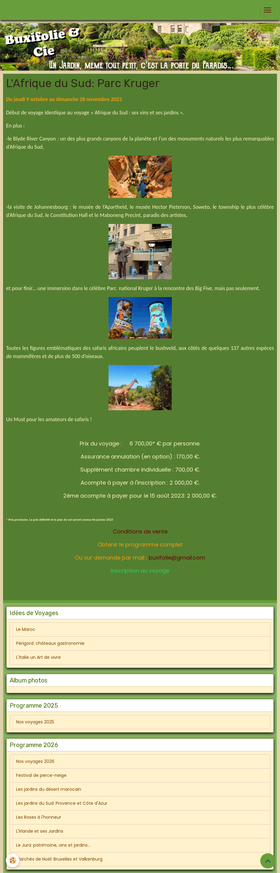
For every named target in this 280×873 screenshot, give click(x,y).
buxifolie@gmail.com (177, 557)
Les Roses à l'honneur (38, 817)
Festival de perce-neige (41, 775)
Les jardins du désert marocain (48, 789)
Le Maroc (25, 629)
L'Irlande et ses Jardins (39, 831)
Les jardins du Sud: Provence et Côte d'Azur (61, 803)
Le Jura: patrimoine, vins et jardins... (53, 845)
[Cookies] (13, 860)
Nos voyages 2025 (35, 722)
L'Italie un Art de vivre (38, 657)
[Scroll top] (267, 860)
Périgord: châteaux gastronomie (50, 643)
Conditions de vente (140, 531)
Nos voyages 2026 (35, 761)
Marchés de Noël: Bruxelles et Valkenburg (59, 859)
